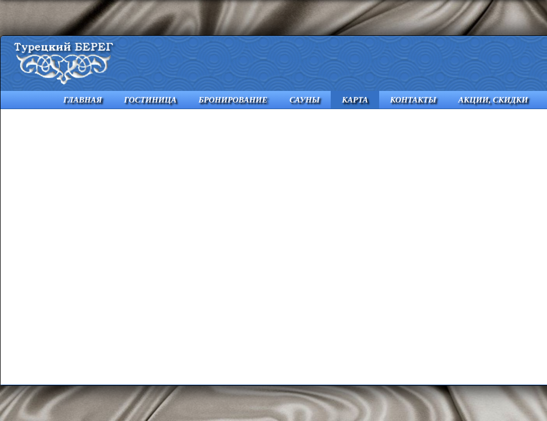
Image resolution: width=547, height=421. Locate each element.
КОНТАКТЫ (413, 99)
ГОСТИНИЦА (150, 99)
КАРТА (355, 99)
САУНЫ (304, 99)
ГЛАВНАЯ (82, 99)
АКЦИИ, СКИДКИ (493, 99)
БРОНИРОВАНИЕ (233, 99)
